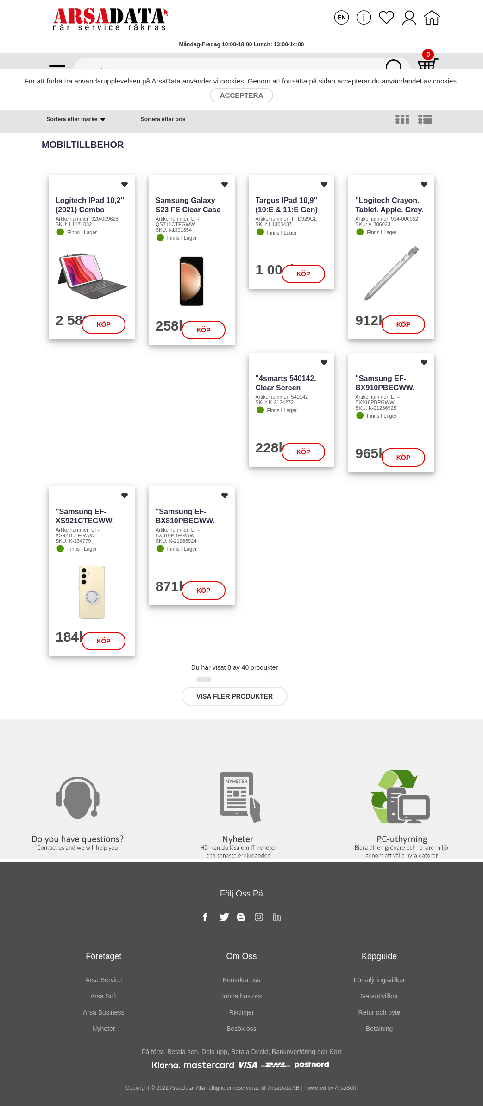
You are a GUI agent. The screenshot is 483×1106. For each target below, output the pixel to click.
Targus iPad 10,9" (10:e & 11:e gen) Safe (287, 210)
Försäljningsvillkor (379, 980)
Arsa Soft (103, 996)
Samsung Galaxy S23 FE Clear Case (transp (188, 210)
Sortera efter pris (163, 119)
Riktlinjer (241, 1012)
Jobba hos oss (241, 996)
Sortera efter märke (76, 119)
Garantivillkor (379, 996)
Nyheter (241, 738)
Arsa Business (103, 1012)
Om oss (241, 956)
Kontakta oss (80, 738)
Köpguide (379, 956)
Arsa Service (103, 980)
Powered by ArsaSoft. (330, 1088)
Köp (103, 324)
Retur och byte (379, 1012)
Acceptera (241, 95)
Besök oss (241, 1028)
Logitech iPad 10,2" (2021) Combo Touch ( (90, 210)
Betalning (379, 1028)
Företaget (103, 956)
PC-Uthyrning (402, 738)
